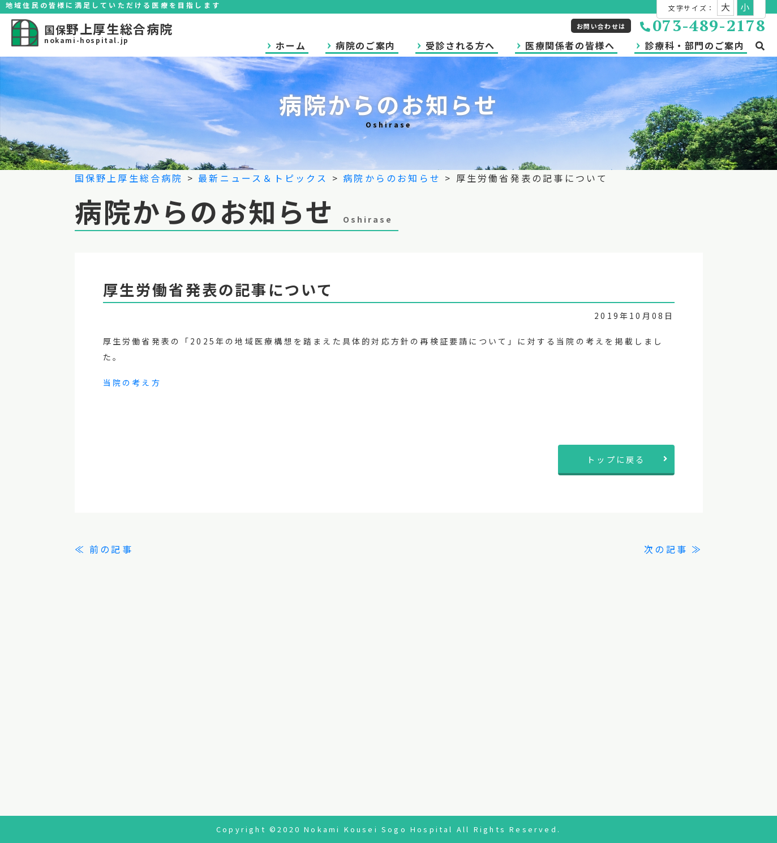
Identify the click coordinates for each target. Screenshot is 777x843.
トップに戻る (628, 459)
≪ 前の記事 (104, 549)
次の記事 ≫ (673, 549)
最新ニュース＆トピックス (263, 178)
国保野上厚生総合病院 (129, 178)
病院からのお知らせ (392, 178)
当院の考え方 (132, 382)
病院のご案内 (366, 45)
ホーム (291, 45)
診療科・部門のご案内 (694, 45)
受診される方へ (460, 45)
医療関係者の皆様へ (570, 45)
